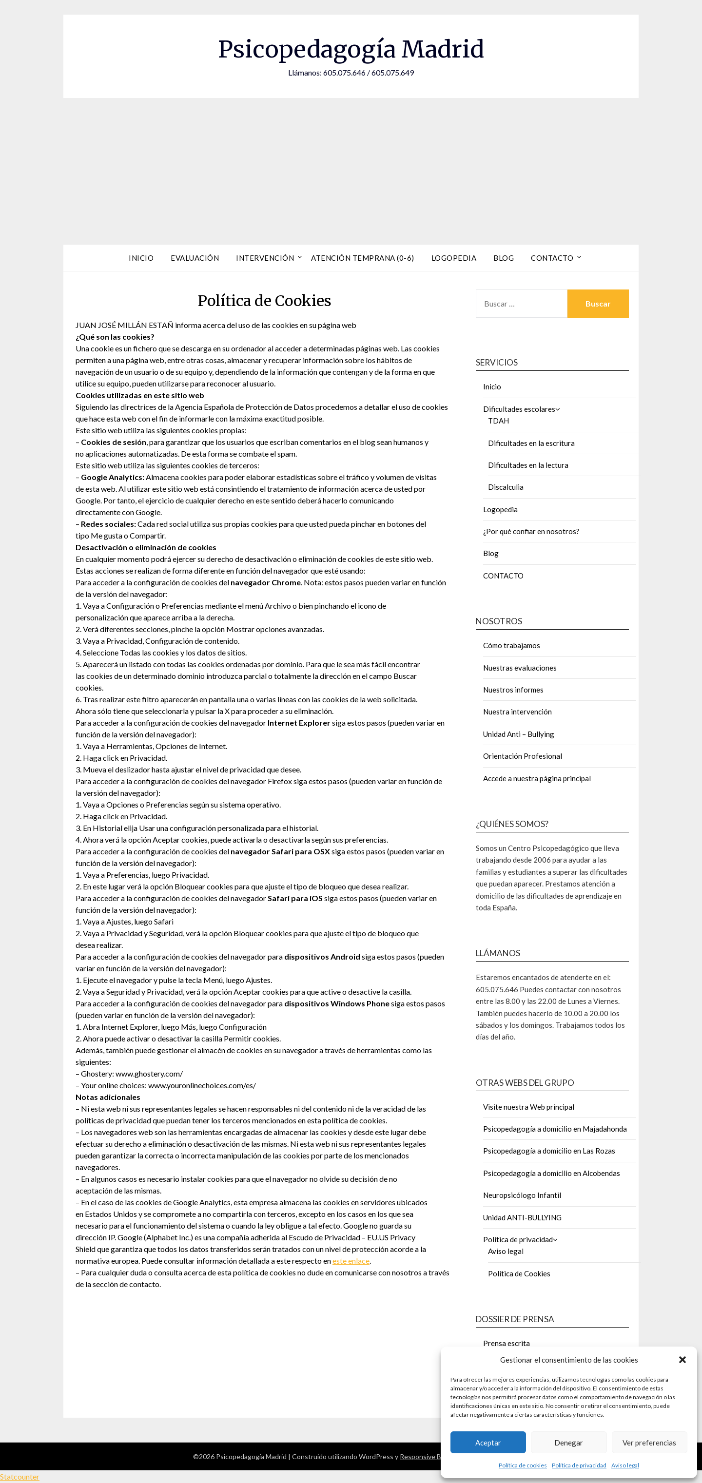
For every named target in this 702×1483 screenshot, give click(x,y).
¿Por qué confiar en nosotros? (531, 531)
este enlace (351, 1260)
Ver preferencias (649, 1442)
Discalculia (506, 486)
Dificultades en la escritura (531, 443)
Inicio (141, 257)
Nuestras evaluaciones (520, 667)
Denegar (568, 1442)
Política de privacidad (579, 1465)
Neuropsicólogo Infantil (522, 1195)
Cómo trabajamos (511, 645)
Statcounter (19, 1476)
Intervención (265, 257)
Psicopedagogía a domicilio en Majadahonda (555, 1128)
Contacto (552, 257)
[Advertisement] (351, 171)
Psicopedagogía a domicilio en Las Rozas (549, 1150)
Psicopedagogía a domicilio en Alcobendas (551, 1173)
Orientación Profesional (522, 755)
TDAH (498, 420)
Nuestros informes (513, 689)
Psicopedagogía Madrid (351, 49)
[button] (682, 1360)
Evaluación (195, 257)
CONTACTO (503, 575)
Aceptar (488, 1442)
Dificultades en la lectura (528, 465)
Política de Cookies (519, 1273)
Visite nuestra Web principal (528, 1106)
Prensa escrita (506, 1343)
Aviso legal (625, 1465)
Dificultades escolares (519, 408)
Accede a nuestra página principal (537, 778)
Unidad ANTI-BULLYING (522, 1217)
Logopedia (454, 257)
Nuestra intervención (517, 711)
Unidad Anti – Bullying (518, 734)
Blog (503, 257)
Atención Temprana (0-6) (362, 257)
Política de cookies (523, 1465)
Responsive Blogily (428, 1456)
